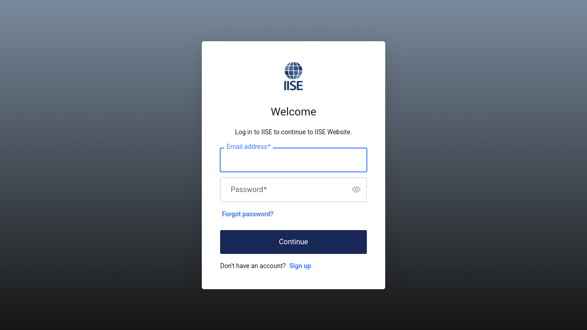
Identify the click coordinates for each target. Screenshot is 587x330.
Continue (293, 241)
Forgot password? (247, 214)
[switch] (356, 190)
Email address (248, 146)
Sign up (300, 266)
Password (249, 190)
